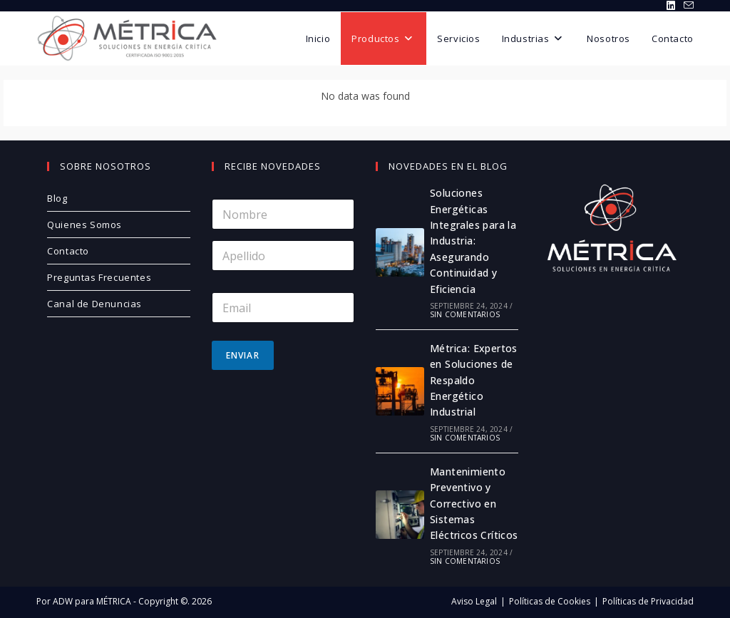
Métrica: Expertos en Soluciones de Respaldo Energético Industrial (474, 380)
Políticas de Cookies (549, 601)
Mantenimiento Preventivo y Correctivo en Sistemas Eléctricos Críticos (474, 503)
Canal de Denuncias (94, 303)
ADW (62, 601)
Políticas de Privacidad (648, 601)
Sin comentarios (465, 314)
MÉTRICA (112, 601)
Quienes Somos (84, 224)
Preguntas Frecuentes (99, 277)
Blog (57, 198)
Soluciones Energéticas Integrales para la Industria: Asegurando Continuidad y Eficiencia (473, 240)
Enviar (242, 355)
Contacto (68, 250)
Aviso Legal (474, 601)
